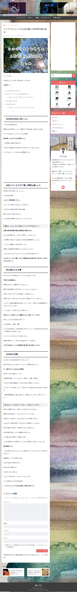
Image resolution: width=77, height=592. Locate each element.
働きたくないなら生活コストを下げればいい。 (23, 97)
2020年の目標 (11, 104)
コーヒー (57, 99)
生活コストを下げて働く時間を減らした (19, 94)
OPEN (6, 85)
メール (6, 530)
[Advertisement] (25, 167)
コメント (7, 502)
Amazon (57, 105)
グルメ (30, 17)
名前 (6, 523)
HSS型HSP (57, 87)
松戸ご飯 (69, 87)
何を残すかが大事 (12, 101)
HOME (38, 586)
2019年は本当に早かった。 (15, 91)
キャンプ (69, 93)
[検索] (73, 75)
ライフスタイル (21, 17)
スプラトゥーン (46, 17)
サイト (6, 538)
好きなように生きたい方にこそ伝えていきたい (23, 107)
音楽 (37, 17)
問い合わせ (57, 17)
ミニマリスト (57, 93)
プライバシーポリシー (38, 588)
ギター (69, 105)
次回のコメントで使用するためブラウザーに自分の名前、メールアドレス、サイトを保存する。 (26, 546)
